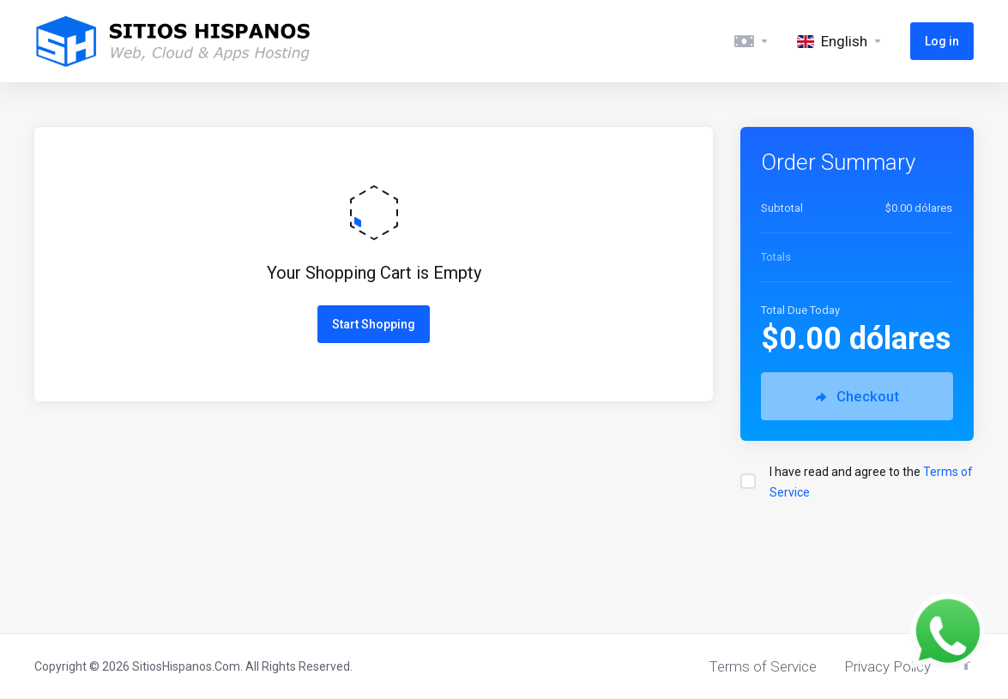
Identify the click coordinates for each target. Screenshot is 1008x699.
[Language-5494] (839, 41)
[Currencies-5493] (752, 41)
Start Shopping (373, 324)
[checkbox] (748, 481)
